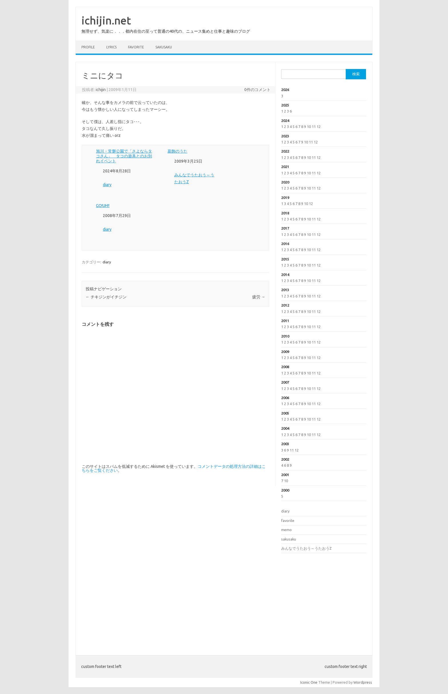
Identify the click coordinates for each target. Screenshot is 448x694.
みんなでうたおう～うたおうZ (306, 548)
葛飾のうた (177, 151)
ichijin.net (106, 20)
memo (286, 530)
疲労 (258, 297)
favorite (136, 47)
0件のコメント (257, 89)
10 (309, 127)
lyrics (111, 47)
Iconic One (308, 682)
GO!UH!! (102, 205)
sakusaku (163, 47)
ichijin (101, 89)
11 (314, 127)
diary (107, 184)
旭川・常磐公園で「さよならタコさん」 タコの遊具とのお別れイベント (124, 156)
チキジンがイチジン (106, 297)
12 (319, 127)
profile (88, 47)
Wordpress (362, 682)
